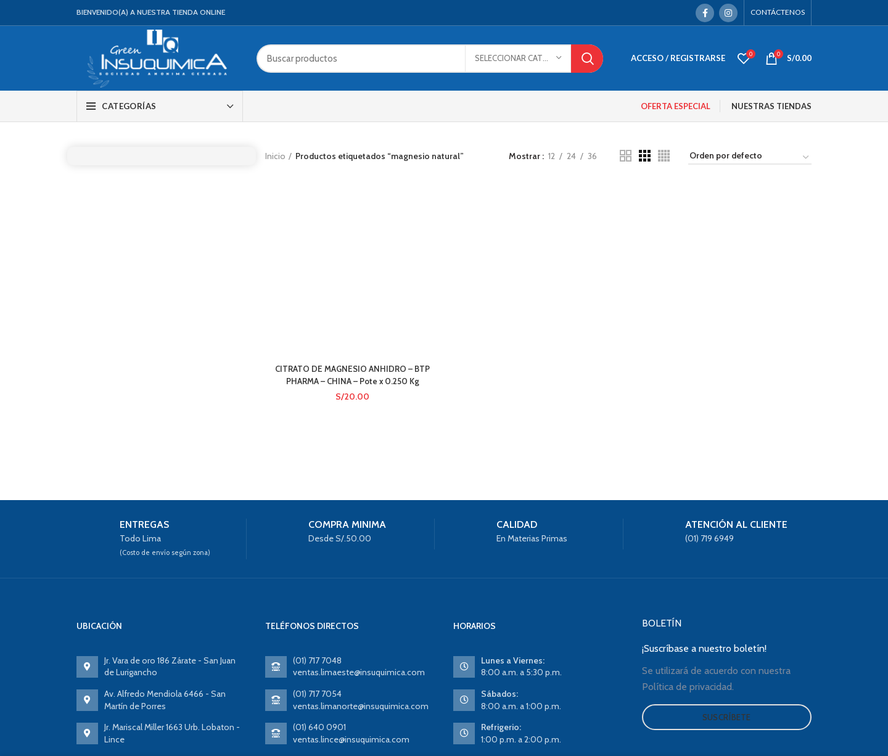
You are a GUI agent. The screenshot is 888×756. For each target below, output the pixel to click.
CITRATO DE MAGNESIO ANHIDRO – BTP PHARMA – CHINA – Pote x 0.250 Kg (352, 229)
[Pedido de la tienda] (750, 157)
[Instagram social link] (728, 13)
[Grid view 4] (664, 156)
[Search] (430, 58)
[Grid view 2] (625, 156)
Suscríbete (726, 717)
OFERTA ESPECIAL (675, 106)
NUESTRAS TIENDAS (771, 106)
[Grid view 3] (645, 156)
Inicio (275, 156)
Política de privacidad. (688, 686)
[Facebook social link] (705, 13)
